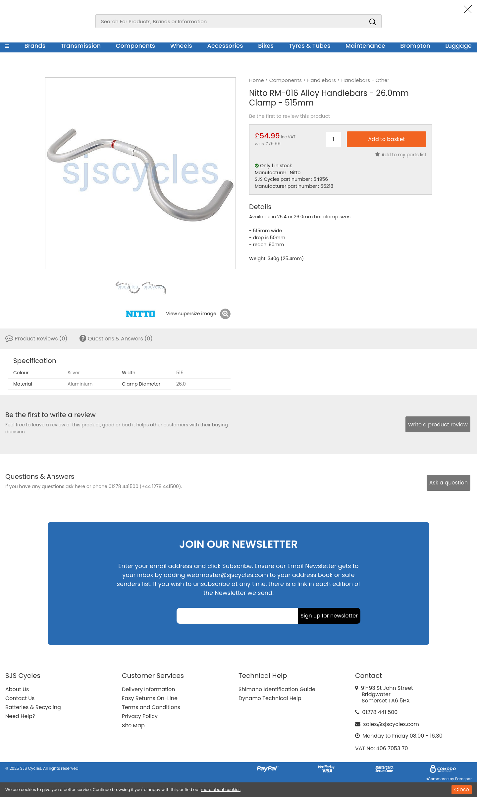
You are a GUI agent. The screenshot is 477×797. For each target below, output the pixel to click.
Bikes (266, 45)
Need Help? (20, 716)
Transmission (81, 45)
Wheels (181, 45)
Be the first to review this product (289, 116)
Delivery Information (148, 689)
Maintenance (365, 45)
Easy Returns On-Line (150, 698)
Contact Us (19, 698)
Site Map (133, 725)
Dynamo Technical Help (269, 698)
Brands (34, 45)
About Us (17, 689)
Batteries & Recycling (33, 707)
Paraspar (463, 778)
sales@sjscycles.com (391, 724)
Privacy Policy (140, 716)
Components (135, 45)
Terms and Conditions (151, 707)
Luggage (458, 45)
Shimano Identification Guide (276, 689)
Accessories (225, 45)
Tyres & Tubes (310, 45)
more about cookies (220, 789)
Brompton (415, 45)
